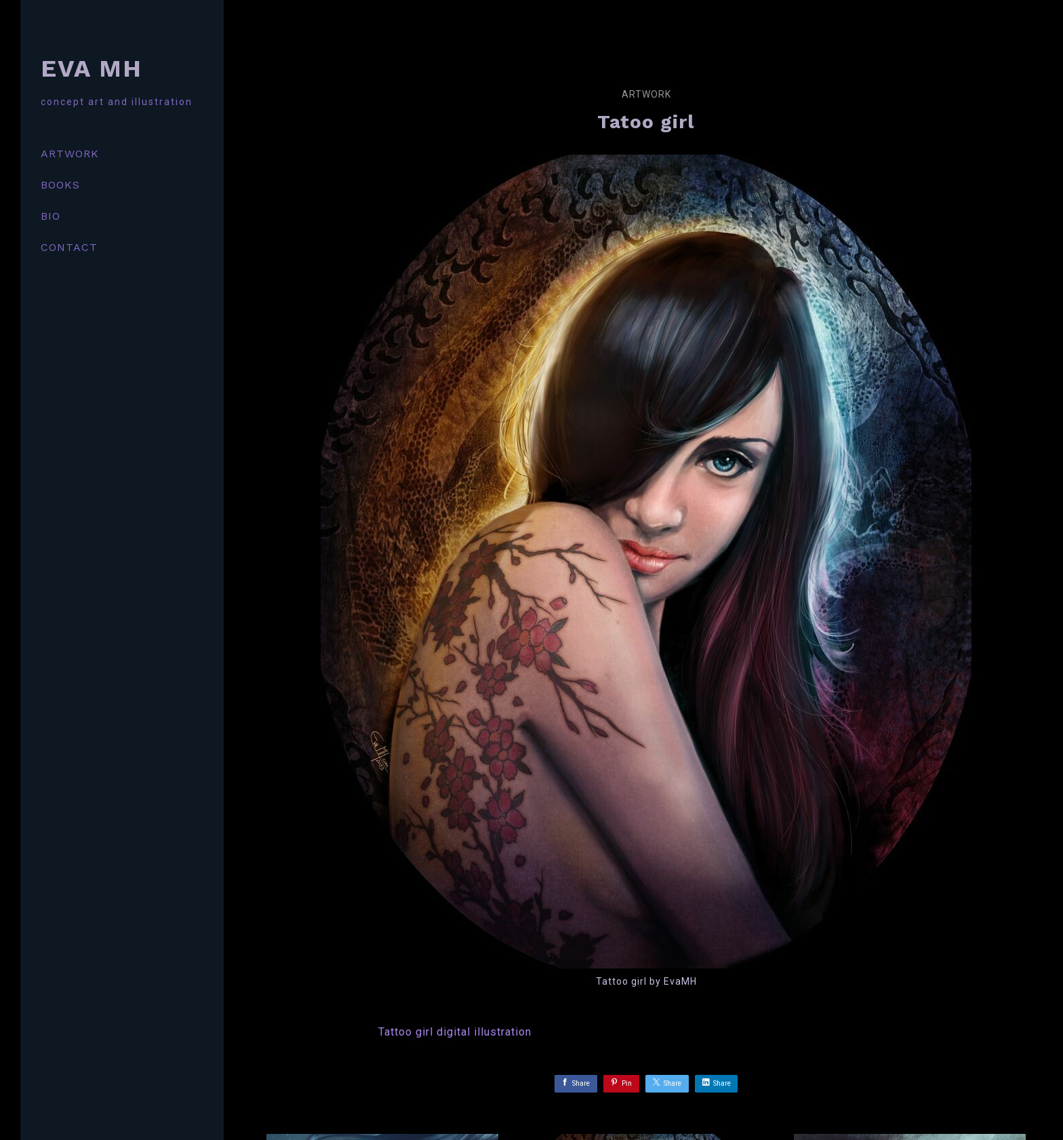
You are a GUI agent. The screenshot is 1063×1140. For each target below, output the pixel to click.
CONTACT (69, 247)
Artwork (646, 94)
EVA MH (91, 68)
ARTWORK (70, 153)
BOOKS (60, 184)
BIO (50, 216)
